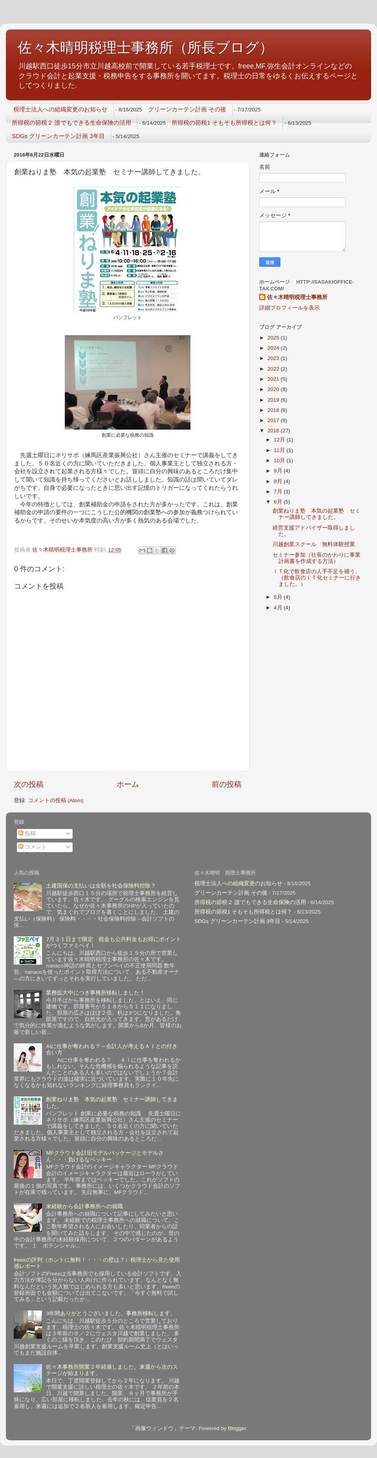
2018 (274, 410)
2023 (274, 358)
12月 (280, 440)
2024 (274, 348)
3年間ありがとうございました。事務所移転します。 (111, 1313)
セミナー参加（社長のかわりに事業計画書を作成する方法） (317, 558)
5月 (279, 597)
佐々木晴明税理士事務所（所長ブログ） (145, 47)
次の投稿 (29, 784)
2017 (274, 420)
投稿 (27, 833)
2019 (274, 400)
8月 (279, 481)
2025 (274, 338)
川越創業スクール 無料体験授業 (314, 544)
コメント (32, 847)
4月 (279, 608)
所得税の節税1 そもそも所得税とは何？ (224, 122)
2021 (274, 379)
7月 (279, 492)
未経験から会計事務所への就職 (84, 1206)
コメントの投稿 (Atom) (56, 800)
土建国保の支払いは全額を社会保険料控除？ (101, 886)
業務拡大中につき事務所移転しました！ (95, 993)
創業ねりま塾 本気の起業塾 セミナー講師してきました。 (317, 514)
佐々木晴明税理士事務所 (297, 297)
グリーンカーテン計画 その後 (187, 109)
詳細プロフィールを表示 (289, 308)
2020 (274, 389)
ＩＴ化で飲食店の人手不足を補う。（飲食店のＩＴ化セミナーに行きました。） (317, 577)
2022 (274, 369)
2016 (274, 431)
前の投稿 (227, 784)
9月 (279, 471)
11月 (280, 450)
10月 (280, 460)
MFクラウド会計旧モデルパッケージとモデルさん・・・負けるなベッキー (105, 1156)
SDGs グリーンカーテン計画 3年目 (58, 136)
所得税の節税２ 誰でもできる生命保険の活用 (71, 122)
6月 (279, 502)
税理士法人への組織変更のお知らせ (60, 109)
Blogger (237, 1428)
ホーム (128, 784)
